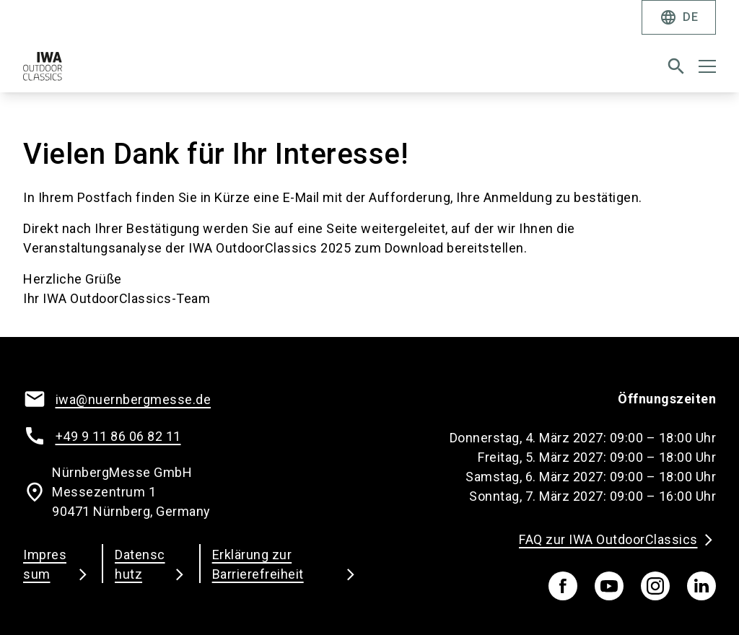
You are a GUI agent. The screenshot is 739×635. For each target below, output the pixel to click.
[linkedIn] (701, 586)
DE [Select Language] (679, 17)
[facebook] (562, 586)
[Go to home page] (190, 72)
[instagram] (655, 586)
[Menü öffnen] (707, 66)
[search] (676, 66)
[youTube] (609, 586)
